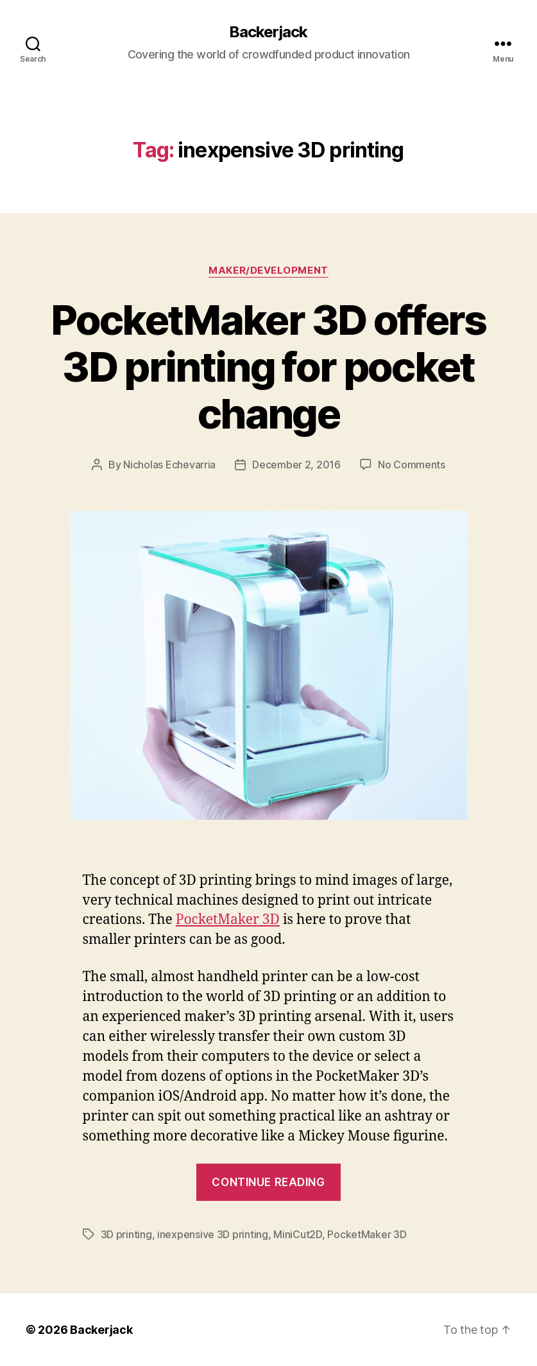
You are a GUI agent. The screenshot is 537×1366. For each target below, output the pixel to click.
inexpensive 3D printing (212, 1234)
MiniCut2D (297, 1234)
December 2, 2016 (296, 464)
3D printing (126, 1234)
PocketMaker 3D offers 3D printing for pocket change (268, 366)
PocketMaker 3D (228, 919)
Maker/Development (268, 270)
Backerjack (268, 32)
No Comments (411, 464)
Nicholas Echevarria (169, 464)
